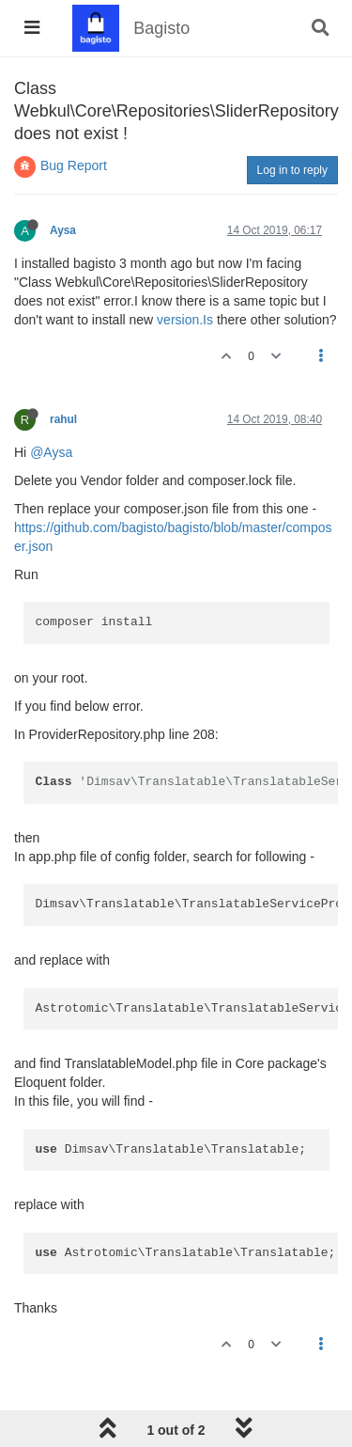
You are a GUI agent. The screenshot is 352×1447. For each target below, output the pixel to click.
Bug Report (73, 165)
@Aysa (51, 452)
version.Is (185, 319)
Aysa (63, 230)
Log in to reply (292, 170)
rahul (63, 419)
